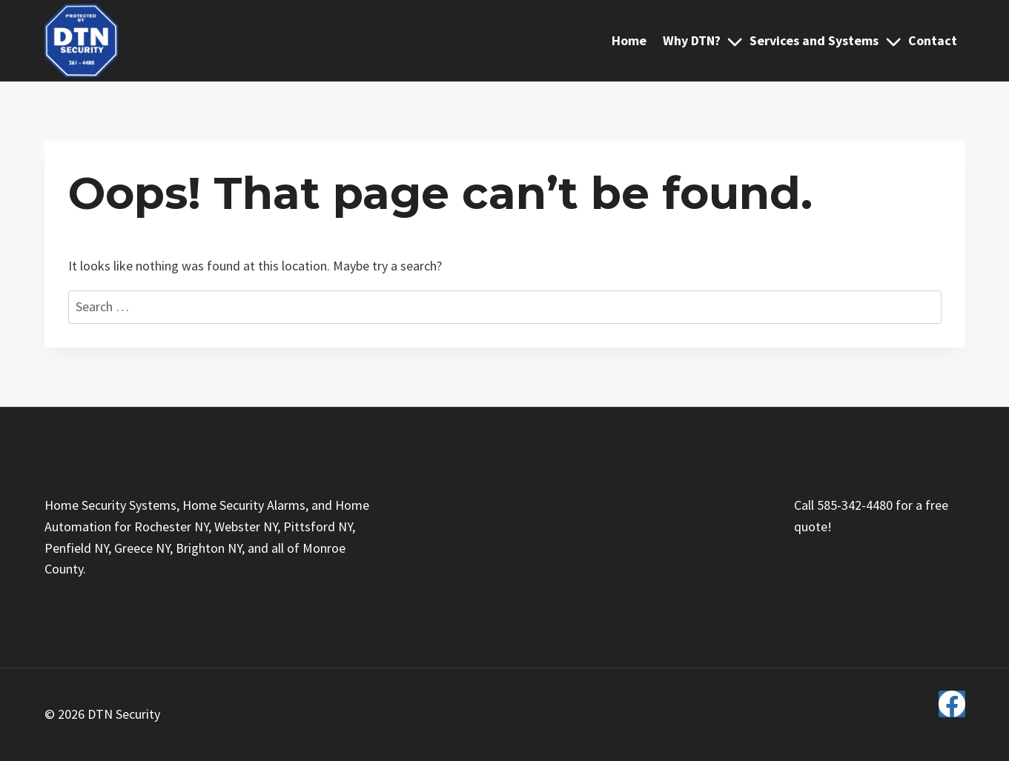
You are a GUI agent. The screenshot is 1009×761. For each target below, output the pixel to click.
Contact (932, 40)
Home (629, 40)
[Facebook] (952, 704)
